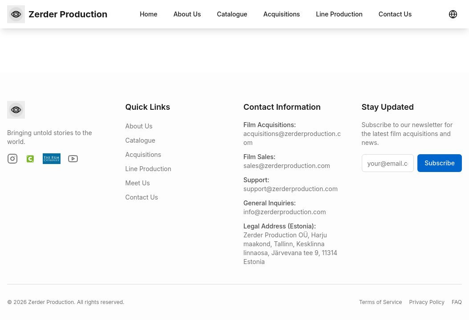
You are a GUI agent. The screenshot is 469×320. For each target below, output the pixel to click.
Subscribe (440, 163)
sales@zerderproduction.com (286, 165)
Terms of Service (380, 302)
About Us (187, 14)
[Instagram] (12, 158)
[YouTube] (73, 158)
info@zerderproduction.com (284, 212)
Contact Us (395, 14)
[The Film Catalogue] (52, 158)
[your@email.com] (388, 163)
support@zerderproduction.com (290, 188)
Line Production (339, 14)
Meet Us (137, 183)
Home (149, 14)
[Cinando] (30, 158)
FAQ (457, 302)
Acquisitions (281, 14)
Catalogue (232, 14)
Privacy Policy (427, 302)
